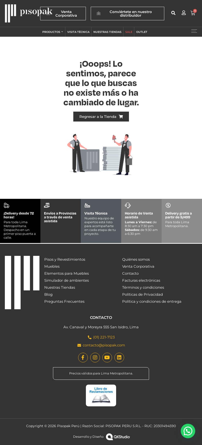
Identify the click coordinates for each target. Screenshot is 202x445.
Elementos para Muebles (66, 273)
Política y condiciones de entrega (151, 301)
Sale (128, 32)
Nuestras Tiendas (59, 287)
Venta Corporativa (138, 266)
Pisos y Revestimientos (64, 259)
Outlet (141, 32)
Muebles (52, 266)
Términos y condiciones (143, 287)
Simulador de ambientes (66, 280)
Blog (48, 294)
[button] (173, 13)
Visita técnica (78, 32)
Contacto (130, 273)
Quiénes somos (136, 259)
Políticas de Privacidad (142, 294)
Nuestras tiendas (107, 32)
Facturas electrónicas (141, 280)
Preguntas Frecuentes (64, 301)
